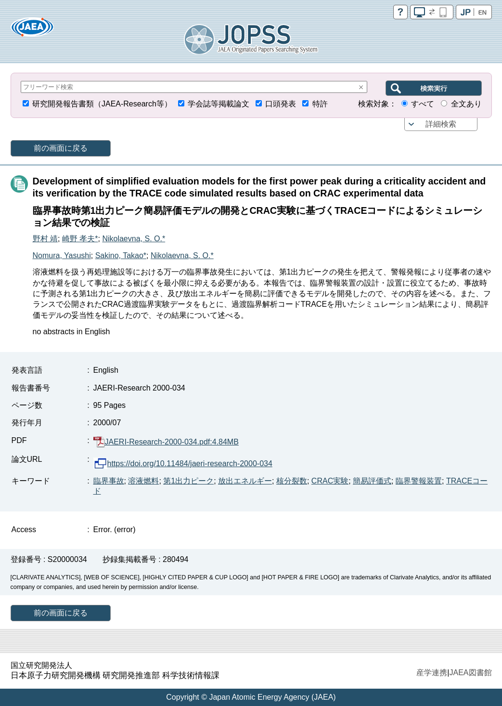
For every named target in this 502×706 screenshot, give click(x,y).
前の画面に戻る (61, 148)
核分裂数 (291, 481)
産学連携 (431, 672)
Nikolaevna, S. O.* (133, 239)
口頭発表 (280, 104)
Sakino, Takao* (120, 255)
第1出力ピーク (188, 481)
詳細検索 (440, 124)
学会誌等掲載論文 (218, 104)
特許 (320, 104)
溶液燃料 (143, 481)
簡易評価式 (372, 481)
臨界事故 (108, 481)
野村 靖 (45, 239)
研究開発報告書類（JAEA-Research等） (102, 104)
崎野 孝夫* (80, 239)
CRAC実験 (329, 481)
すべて (422, 104)
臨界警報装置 (419, 481)
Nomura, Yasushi (62, 255)
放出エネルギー (245, 481)
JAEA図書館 (470, 672)
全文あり (466, 104)
